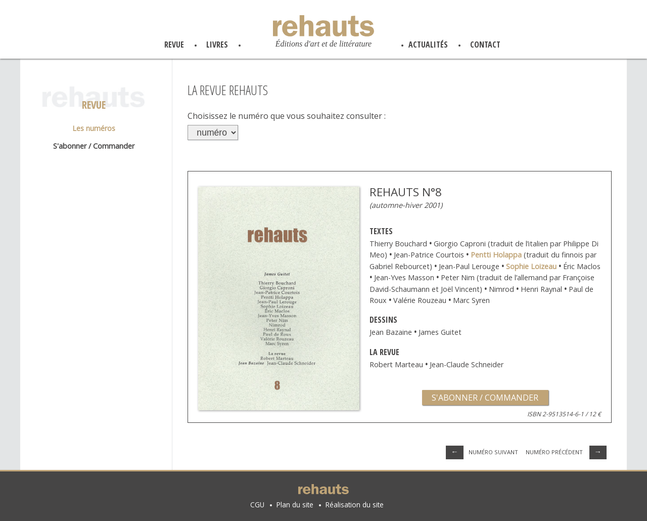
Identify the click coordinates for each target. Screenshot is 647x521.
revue (174, 44)
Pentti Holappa (496, 254)
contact (485, 44)
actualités (428, 44)
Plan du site (294, 504)
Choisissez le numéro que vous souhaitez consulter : (287, 115)
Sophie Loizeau (532, 266)
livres (217, 44)
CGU (257, 504)
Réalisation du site (355, 504)
